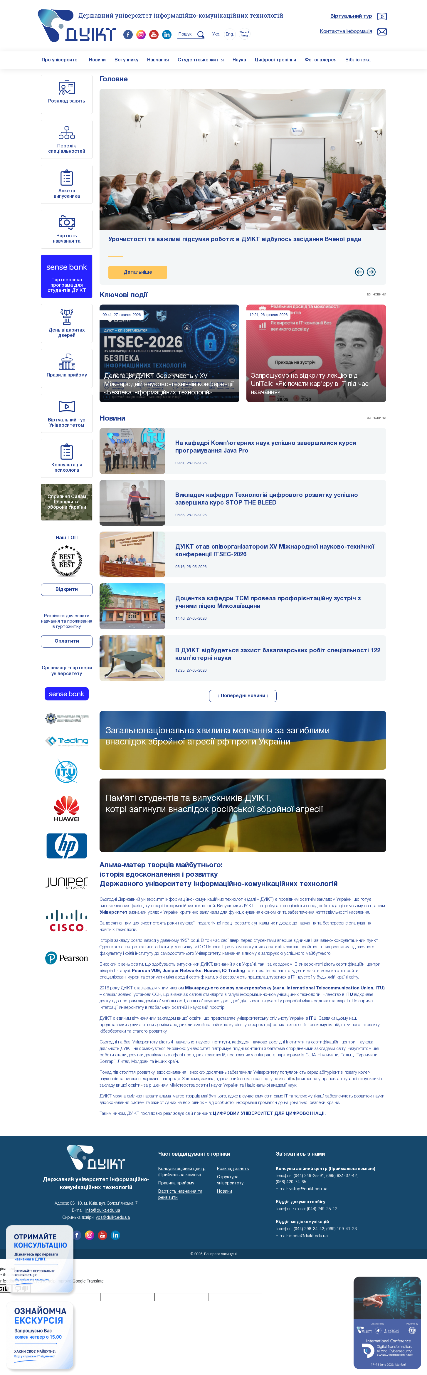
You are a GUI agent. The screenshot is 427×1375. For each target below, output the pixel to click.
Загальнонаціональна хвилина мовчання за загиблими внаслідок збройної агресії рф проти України (217, 736)
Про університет (61, 60)
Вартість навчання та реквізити (66, 241)
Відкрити (67, 590)
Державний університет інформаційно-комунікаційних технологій (180, 15)
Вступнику (126, 60)
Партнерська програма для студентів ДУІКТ (67, 285)
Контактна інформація (346, 31)
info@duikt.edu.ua (102, 1211)
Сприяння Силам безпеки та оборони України (66, 502)
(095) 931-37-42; (342, 1176)
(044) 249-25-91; (309, 1176)
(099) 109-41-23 (341, 1229)
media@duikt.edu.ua (308, 1236)
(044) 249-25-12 (322, 1209)
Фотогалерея (321, 60)
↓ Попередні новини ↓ (243, 696)
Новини (97, 60)
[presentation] (359, 272)
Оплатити (67, 641)
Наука (239, 60)
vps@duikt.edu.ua (113, 1218)
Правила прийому (67, 375)
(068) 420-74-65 (291, 1182)
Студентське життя (201, 60)
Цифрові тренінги (275, 60)
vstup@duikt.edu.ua (308, 1189)
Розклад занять (66, 101)
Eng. (230, 34)
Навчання (158, 60)
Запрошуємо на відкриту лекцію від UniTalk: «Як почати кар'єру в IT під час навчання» (310, 384)
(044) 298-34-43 (309, 1229)
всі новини (376, 294)
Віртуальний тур (351, 16)
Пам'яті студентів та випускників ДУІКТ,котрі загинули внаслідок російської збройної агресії (214, 804)
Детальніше (138, 272)
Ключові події (124, 295)
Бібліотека (358, 60)
